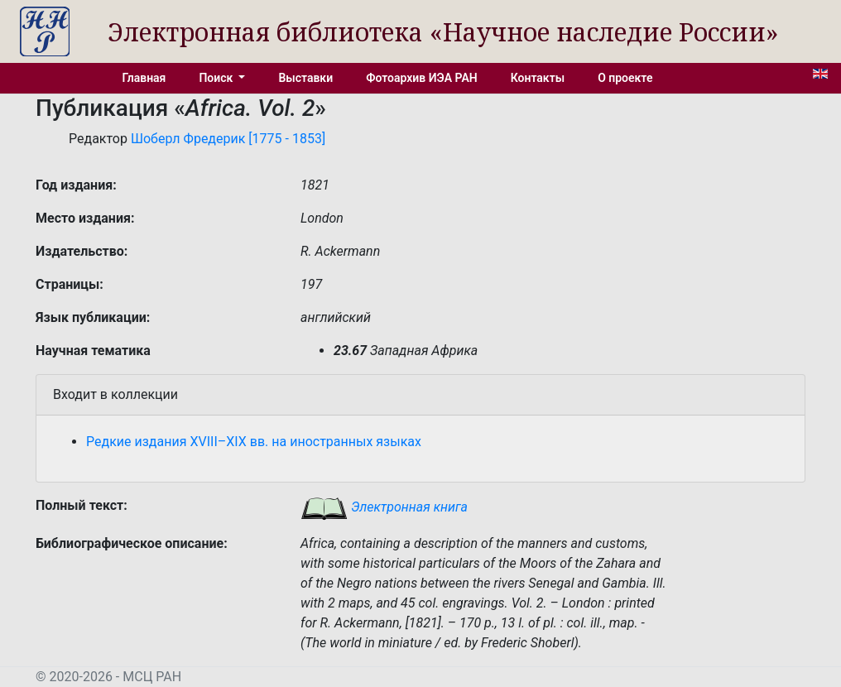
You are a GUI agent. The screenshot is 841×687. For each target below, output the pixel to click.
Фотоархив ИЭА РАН (422, 77)
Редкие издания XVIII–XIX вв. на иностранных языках (253, 441)
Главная (144, 77)
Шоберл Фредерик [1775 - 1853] (228, 139)
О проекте (625, 77)
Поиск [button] (217, 77)
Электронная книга (384, 507)
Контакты (538, 77)
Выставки (305, 77)
